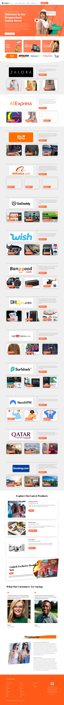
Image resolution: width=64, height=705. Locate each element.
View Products (32, 547)
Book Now (8, 49)
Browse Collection (32, 530)
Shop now (11, 219)
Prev (6, 56)
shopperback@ (10, 679)
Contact (28, 3)
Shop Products (9, 33)
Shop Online (42, 74)
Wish (21, 689)
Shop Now (27, 49)
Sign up (11, 573)
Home (16, 3)
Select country (22, 3)
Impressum (33, 3)
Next (58, 56)
